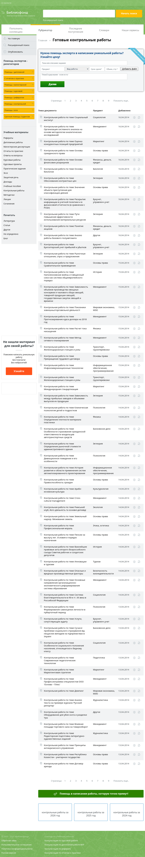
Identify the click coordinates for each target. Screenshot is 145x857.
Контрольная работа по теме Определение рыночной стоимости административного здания (62, 446)
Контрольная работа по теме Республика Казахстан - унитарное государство (65, 756)
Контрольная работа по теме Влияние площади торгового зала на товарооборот (66, 725)
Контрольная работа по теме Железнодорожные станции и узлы (62, 348)
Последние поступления (75, 30)
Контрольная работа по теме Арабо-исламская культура (63, 490)
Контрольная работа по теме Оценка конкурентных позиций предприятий (63, 142)
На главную (14, 38)
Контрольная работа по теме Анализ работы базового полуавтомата (63, 236)
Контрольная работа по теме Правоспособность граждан (59, 481)
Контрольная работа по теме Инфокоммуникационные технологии (63, 366)
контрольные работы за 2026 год (55, 814)
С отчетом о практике (14, 78)
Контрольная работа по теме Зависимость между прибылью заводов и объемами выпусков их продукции (66, 398)
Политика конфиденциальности (16, 848)
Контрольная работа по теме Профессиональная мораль (59, 527)
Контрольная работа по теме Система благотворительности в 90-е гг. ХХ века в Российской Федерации (65, 597)
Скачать (134, 117)
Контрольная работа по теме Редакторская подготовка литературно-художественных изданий (64, 736)
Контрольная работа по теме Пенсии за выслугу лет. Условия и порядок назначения (64, 537)
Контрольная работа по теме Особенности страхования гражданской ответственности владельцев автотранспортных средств (64, 433)
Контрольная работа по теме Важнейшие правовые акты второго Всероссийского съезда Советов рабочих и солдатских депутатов (65, 551)
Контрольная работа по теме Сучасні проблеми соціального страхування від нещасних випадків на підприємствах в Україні (64, 632)
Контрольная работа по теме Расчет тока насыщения (65, 330)
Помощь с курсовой (13, 91)
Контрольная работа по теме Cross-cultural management (62, 499)
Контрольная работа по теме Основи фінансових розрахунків (63, 161)
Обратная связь (9, 840)
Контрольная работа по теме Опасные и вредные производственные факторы (65, 572)
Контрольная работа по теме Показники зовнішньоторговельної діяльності (65, 308)
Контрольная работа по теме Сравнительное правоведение (60, 264)
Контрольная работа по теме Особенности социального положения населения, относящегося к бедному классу (64, 647)
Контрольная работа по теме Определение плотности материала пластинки (62, 419)
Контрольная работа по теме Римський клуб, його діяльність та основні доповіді (65, 508)
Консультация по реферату (58, 848)
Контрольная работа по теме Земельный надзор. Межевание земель (65, 518)
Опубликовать (15, 51)
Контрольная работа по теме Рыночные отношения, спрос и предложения (65, 255)
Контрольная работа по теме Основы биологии (63, 170)
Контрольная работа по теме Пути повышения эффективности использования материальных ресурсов (65, 217)
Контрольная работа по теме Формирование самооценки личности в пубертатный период (64, 609)
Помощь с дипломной (14, 72)
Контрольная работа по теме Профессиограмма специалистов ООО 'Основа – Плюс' (64, 681)
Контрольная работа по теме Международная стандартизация (61, 388)
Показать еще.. (121, 100)
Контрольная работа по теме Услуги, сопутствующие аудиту (63, 620)
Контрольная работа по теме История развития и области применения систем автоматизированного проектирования (65, 470)
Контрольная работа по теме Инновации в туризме (65, 563)
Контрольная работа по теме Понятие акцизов (63, 227)
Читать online (139, 117)
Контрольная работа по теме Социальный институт (66, 118)
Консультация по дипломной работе (62, 844)
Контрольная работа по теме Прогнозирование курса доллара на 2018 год (65, 319)
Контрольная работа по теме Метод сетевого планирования (62, 339)
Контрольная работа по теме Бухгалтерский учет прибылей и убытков (65, 246)
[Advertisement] (19, 289)
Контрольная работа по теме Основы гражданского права (63, 152)
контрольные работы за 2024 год (126, 814)
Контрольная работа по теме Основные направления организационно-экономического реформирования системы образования (64, 584)
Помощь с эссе (11, 110)
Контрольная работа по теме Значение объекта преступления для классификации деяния (64, 190)
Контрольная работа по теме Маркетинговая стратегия (59, 671)
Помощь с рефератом (14, 97)
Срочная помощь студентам (17, 116)
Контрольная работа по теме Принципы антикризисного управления (65, 746)
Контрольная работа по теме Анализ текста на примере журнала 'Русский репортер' (63, 703)
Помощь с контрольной (15, 104)
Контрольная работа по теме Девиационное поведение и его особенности (60, 458)
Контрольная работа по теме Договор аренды (63, 765)
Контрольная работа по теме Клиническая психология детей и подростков (66, 409)
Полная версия (8, 852)
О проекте (6, 3)
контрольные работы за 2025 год (91, 814)
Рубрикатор (45, 30)
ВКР (82, 844)
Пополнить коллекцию (16, 30)
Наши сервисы (130, 30)
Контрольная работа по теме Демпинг (64, 690)
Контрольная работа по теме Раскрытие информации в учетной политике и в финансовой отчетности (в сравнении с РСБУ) (65, 203)
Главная (42, 40)
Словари (104, 30)
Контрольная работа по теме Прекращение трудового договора (62, 357)
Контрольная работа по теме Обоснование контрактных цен (60, 179)
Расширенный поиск (53, 20)
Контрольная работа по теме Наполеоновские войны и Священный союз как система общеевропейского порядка (64, 276)
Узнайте (19, 371)
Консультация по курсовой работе (61, 840)
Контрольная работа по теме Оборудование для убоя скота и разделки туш (65, 715)
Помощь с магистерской (15, 84)
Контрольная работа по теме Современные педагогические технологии (60, 660)
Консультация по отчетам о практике (63, 852)
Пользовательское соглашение (16, 844)
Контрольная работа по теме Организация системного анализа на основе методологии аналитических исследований (63, 130)
